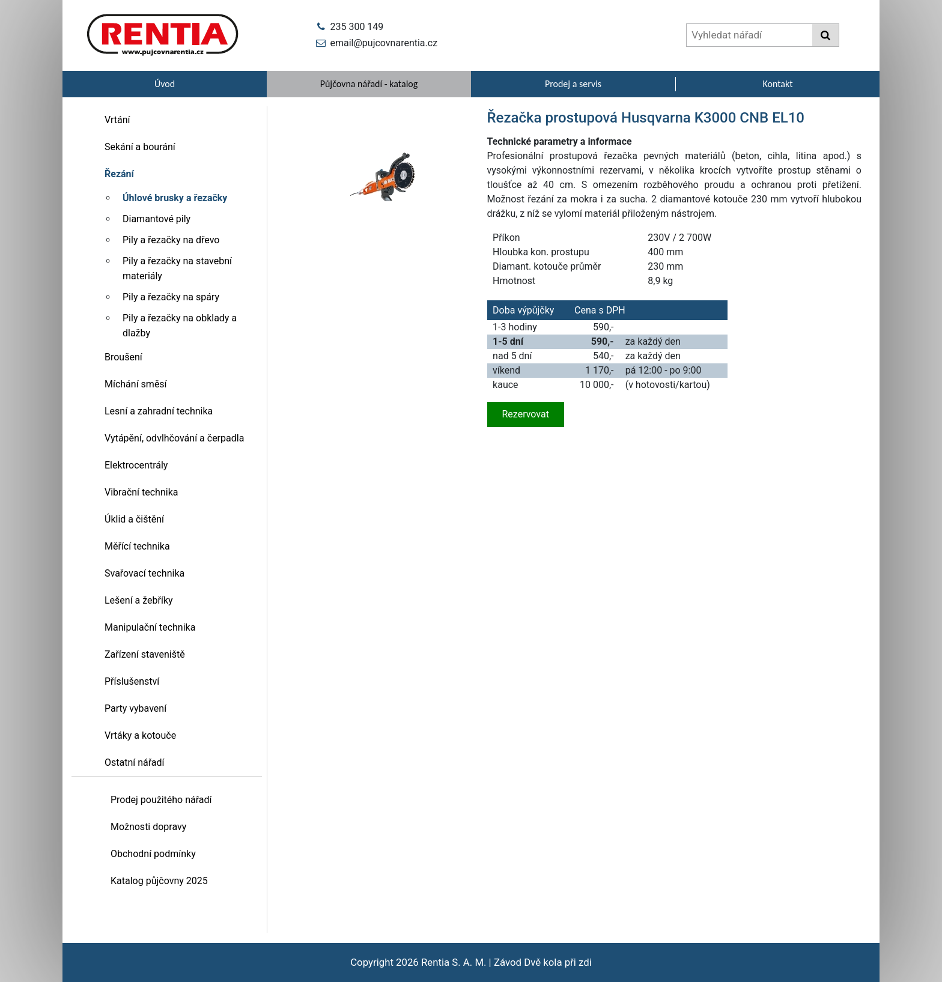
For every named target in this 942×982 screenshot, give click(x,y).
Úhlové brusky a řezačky (175, 198)
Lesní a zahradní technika (159, 411)
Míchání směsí (136, 384)
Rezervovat (525, 414)
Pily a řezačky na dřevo (171, 240)
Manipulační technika (150, 627)
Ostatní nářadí (135, 762)
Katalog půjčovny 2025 (159, 881)
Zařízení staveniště (145, 654)
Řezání (119, 174)
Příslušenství (132, 681)
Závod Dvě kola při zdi (543, 962)
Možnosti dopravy (148, 826)
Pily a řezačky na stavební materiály (177, 268)
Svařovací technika (144, 573)
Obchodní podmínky (153, 853)
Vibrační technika (141, 492)
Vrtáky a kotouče (140, 735)
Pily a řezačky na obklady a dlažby (180, 325)
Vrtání (117, 120)
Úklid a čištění (134, 519)
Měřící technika (137, 546)
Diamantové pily (156, 219)
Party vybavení (135, 708)
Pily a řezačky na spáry (171, 297)
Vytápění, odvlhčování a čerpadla (174, 438)
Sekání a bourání (140, 147)
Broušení (123, 357)
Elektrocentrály (136, 465)
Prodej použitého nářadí (161, 799)
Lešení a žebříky (139, 600)
